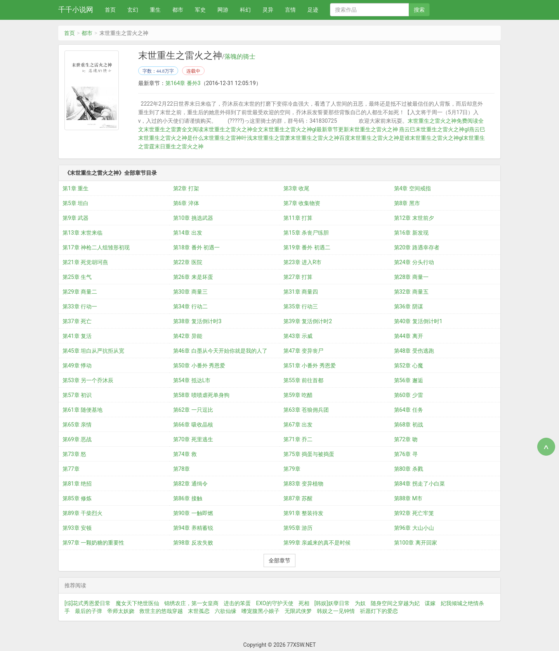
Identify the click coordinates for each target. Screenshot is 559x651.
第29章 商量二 (79, 292)
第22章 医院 (187, 262)
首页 (110, 10)
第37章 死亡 (77, 321)
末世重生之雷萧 (271, 138)
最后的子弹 (88, 611)
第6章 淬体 (186, 203)
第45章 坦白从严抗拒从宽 (93, 351)
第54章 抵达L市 (192, 380)
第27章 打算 (297, 277)
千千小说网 (75, 9)
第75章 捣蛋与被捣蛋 (308, 454)
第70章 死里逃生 (193, 439)
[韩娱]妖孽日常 (332, 603)
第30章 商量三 (190, 292)
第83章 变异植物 (303, 483)
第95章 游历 (297, 528)
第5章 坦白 (75, 203)
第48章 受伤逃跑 (414, 351)
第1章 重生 (75, 188)
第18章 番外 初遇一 (196, 247)
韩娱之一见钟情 (336, 611)
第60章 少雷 (408, 395)
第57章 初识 (77, 395)
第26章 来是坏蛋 (193, 277)
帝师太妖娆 (120, 611)
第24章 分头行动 (414, 262)
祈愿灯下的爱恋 (379, 611)
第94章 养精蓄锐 (193, 528)
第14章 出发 (187, 233)
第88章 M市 (408, 498)
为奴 (360, 603)
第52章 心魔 (408, 365)
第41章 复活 (77, 336)
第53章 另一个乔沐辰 (87, 380)
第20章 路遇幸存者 (416, 247)
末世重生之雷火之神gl (436, 138)
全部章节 (279, 560)
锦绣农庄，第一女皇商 (191, 603)
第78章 (181, 469)
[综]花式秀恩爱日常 (87, 603)
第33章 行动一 (79, 306)
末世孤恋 (199, 611)
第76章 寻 (406, 454)
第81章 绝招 (77, 483)
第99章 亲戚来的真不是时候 (317, 543)
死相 (304, 603)
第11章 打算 (297, 218)
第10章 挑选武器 (193, 218)
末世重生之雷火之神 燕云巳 (382, 129)
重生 (155, 10)
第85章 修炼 (77, 498)
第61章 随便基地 (82, 410)
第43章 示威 (297, 336)
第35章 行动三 (300, 306)
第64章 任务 (408, 410)
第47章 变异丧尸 (303, 351)
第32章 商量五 (411, 292)
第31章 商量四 (300, 292)
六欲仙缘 (225, 611)
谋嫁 (430, 603)
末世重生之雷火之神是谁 (380, 138)
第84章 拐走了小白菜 (419, 483)
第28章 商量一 (411, 277)
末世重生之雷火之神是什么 (170, 138)
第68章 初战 (408, 424)
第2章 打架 (186, 188)
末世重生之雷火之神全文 (233, 129)
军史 (200, 10)
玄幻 (132, 10)
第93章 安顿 (77, 528)
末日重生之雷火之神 (179, 146)
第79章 (291, 469)
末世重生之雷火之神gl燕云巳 (450, 129)
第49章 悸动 (77, 365)
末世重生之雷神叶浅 (227, 138)
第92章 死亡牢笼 (414, 513)
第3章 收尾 (296, 188)
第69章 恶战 (77, 439)
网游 (222, 10)
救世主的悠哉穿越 (161, 611)
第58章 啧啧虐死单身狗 (201, 395)
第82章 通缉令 (190, 483)
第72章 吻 (406, 439)
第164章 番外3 (183, 83)
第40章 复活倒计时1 (418, 321)
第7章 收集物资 (301, 203)
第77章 (71, 469)
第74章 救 (185, 454)
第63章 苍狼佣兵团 (306, 410)
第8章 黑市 (407, 203)
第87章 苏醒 (297, 498)
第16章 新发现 (411, 233)
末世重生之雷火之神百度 (320, 138)
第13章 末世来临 (82, 233)
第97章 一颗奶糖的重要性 (93, 543)
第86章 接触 (187, 498)
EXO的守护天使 (274, 603)
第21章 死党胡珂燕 (85, 262)
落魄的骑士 (239, 56)
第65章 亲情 (77, 424)
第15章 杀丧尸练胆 (306, 233)
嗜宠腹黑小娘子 (260, 611)
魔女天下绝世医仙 (137, 603)
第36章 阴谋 (408, 306)
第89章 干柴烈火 (82, 513)
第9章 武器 (75, 218)
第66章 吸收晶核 (193, 424)
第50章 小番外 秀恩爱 (199, 365)
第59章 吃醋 (297, 395)
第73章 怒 (74, 454)
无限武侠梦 (298, 611)
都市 (177, 10)
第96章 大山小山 (414, 528)
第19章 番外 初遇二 (306, 247)
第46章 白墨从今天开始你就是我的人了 (220, 351)
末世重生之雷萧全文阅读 (173, 129)
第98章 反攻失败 (193, 543)
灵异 (267, 10)
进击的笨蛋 (237, 603)
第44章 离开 (408, 336)
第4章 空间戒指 (412, 188)
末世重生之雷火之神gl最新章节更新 (306, 129)
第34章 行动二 (190, 306)
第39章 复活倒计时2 (307, 321)
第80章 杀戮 (408, 469)
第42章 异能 (187, 336)
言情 (290, 10)
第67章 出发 (297, 424)
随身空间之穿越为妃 (395, 603)
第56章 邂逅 (408, 380)
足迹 (312, 10)
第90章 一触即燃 (193, 513)
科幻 (245, 10)
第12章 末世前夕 (414, 218)
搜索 (419, 10)
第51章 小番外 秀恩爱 (309, 365)
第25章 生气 (77, 277)
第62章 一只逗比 (193, 410)
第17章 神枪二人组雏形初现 (96, 247)
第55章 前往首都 (303, 380)
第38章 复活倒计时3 (197, 321)
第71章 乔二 (297, 439)
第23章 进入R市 (302, 262)
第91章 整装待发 (303, 513)
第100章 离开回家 (415, 543)
